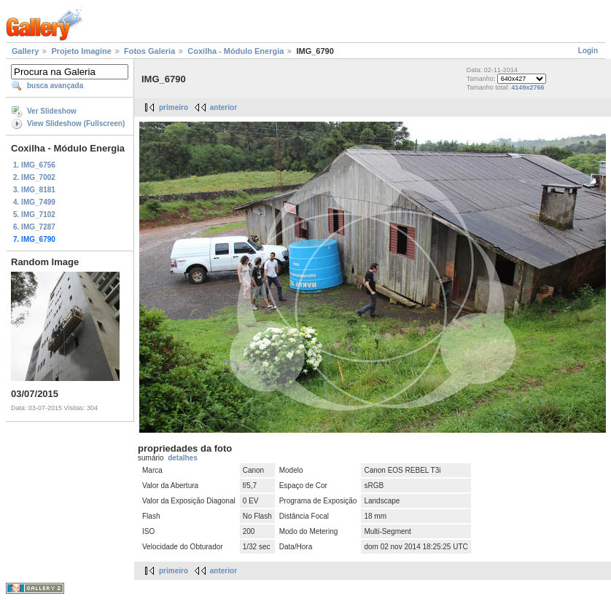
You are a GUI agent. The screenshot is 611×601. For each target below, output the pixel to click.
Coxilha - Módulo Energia (235, 51)
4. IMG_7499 (34, 202)
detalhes (183, 458)
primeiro (173, 107)
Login (588, 51)
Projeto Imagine (81, 51)
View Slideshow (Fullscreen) (76, 123)
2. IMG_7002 (34, 177)
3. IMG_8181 (34, 190)
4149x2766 (527, 87)
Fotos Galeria (149, 51)
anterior (223, 107)
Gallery (25, 51)
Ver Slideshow (52, 111)
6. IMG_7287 (34, 227)
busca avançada (55, 86)
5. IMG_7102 (34, 215)
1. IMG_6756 (34, 165)
